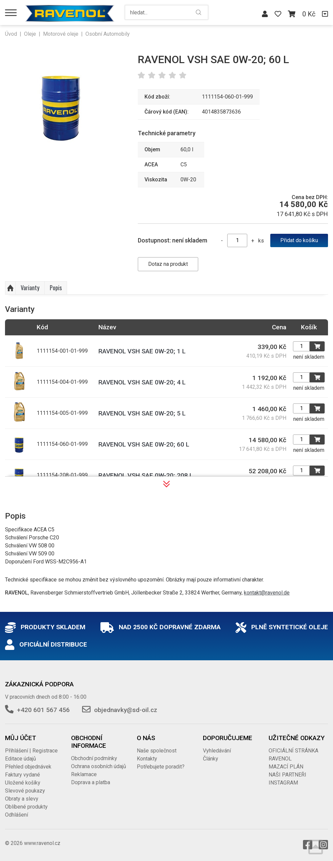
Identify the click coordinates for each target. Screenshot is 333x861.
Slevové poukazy (25, 791)
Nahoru (10, 288)
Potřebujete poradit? (161, 766)
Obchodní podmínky (94, 758)
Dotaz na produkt (168, 264)
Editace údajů (20, 758)
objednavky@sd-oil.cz (125, 710)
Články (210, 758)
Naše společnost (157, 750)
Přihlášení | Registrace (31, 750)
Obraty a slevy (21, 799)
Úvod (11, 34)
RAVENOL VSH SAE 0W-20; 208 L (145, 475)
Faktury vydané (22, 774)
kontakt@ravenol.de (267, 592)
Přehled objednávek (28, 766)
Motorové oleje (60, 34)
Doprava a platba (90, 782)
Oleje (30, 34)
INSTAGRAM (283, 783)
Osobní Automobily (107, 34)
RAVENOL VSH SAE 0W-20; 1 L (142, 351)
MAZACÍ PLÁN (286, 766)
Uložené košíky (22, 783)
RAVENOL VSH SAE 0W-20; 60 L (143, 444)
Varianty (30, 287)
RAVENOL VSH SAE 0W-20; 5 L (142, 413)
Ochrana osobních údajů (98, 766)
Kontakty (147, 758)
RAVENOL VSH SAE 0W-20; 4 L (142, 382)
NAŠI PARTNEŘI (287, 774)
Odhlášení (16, 815)
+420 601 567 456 (43, 710)
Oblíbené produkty (26, 807)
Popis (56, 287)
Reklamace (84, 774)
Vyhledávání (217, 750)
